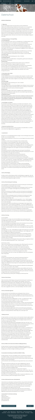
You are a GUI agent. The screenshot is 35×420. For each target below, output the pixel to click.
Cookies (31, 412)
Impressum (5, 411)
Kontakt (18, 412)
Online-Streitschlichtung (27, 411)
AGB (9, 411)
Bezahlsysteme (13, 412)
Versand (8, 412)
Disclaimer (22, 412)
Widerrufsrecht (13, 411)
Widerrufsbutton (19, 411)
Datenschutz (4, 412)
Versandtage (27, 412)
